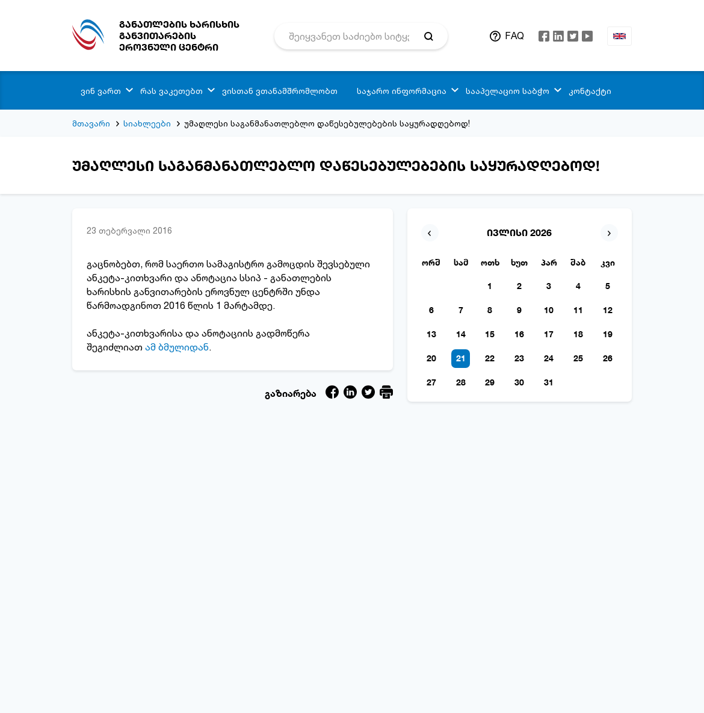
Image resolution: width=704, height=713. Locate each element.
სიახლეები (147, 123)
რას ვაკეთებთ (171, 91)
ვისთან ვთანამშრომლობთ (280, 91)
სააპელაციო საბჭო (507, 91)
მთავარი (91, 123)
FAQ (514, 36)
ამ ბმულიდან (177, 347)
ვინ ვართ (101, 91)
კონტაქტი (590, 91)
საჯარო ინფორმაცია (401, 91)
